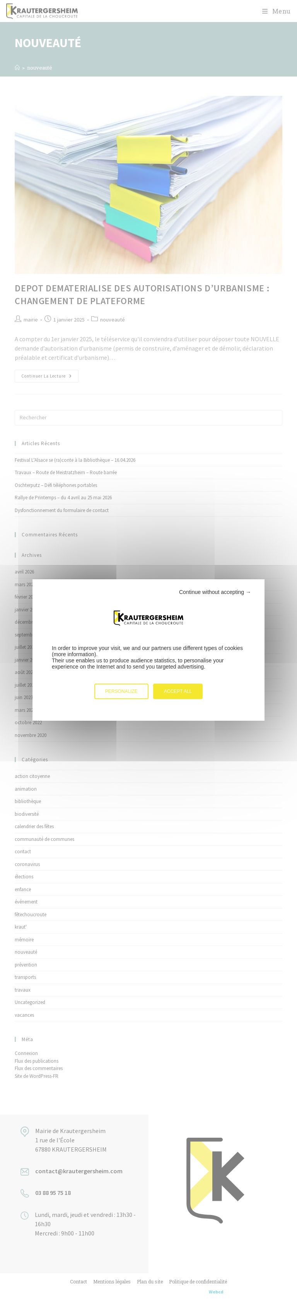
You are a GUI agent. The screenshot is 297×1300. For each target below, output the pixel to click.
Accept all (178, 691)
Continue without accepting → (215, 592)
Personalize (121, 691)
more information (74, 654)
